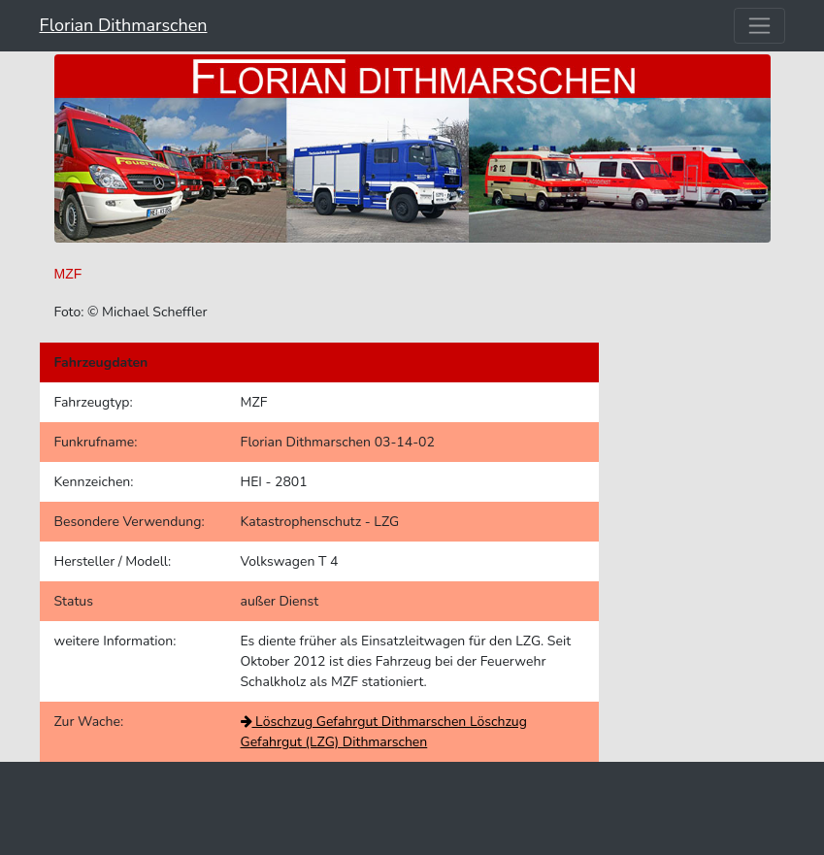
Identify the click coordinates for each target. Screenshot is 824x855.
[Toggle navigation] (759, 26)
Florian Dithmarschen (124, 25)
